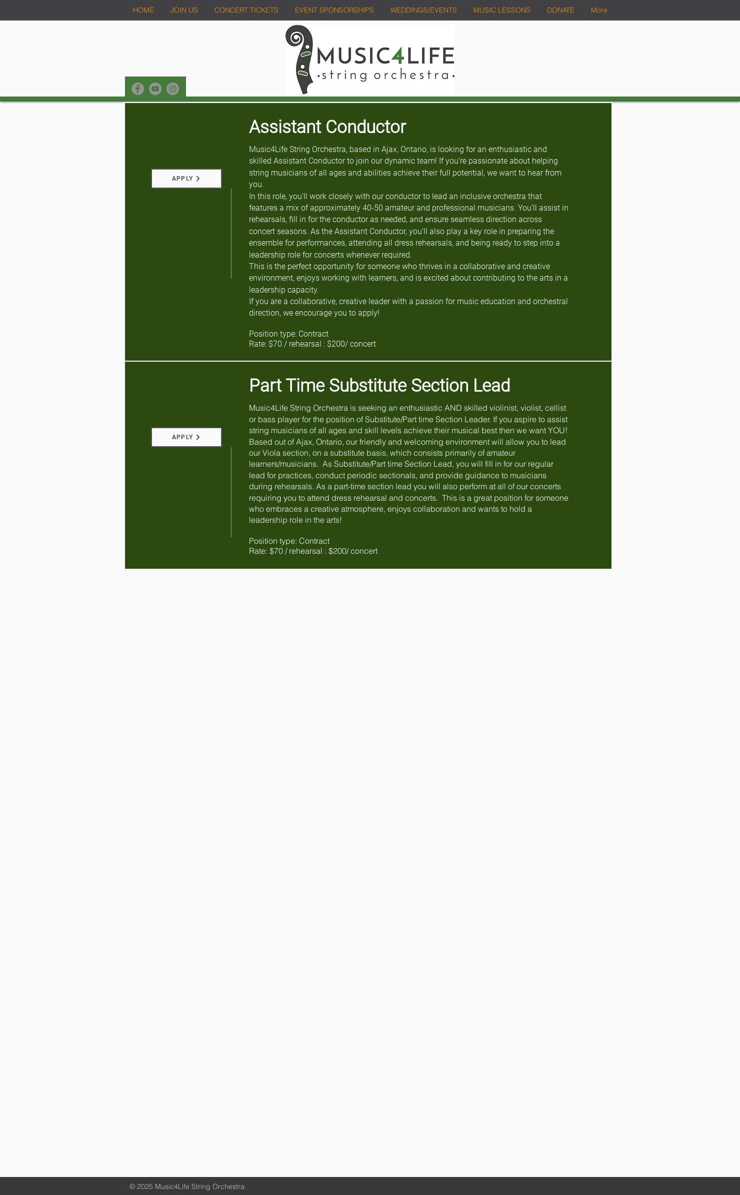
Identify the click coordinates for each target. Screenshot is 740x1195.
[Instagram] (172, 89)
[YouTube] (155, 89)
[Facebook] (138, 89)
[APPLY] (186, 179)
